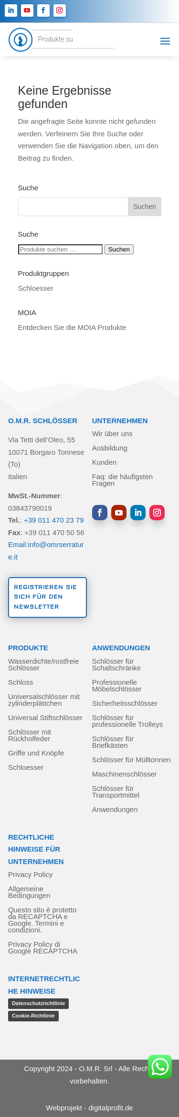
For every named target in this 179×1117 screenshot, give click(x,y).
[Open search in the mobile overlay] (67, 39)
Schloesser (35, 288)
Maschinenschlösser (124, 774)
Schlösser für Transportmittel (115, 792)
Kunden (104, 462)
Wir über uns (112, 434)
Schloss (20, 682)
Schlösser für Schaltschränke (116, 665)
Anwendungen (115, 809)
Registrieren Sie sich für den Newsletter (45, 597)
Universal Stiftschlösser (45, 718)
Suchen (119, 249)
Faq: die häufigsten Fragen (122, 480)
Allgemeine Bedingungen (29, 892)
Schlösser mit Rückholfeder (29, 736)
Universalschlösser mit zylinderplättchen (44, 700)
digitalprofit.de (110, 1108)
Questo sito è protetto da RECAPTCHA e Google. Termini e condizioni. (42, 920)
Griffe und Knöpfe (36, 753)
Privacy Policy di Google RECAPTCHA (42, 948)
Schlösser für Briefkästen (113, 742)
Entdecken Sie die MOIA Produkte (72, 327)
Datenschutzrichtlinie (38, 1003)
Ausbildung (109, 448)
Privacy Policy (30, 874)
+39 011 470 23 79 (54, 520)
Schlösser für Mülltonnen (131, 760)
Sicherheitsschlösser (125, 703)
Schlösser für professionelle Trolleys (127, 721)
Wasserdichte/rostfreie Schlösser (43, 665)
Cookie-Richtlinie (33, 1015)
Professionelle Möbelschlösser (117, 686)
